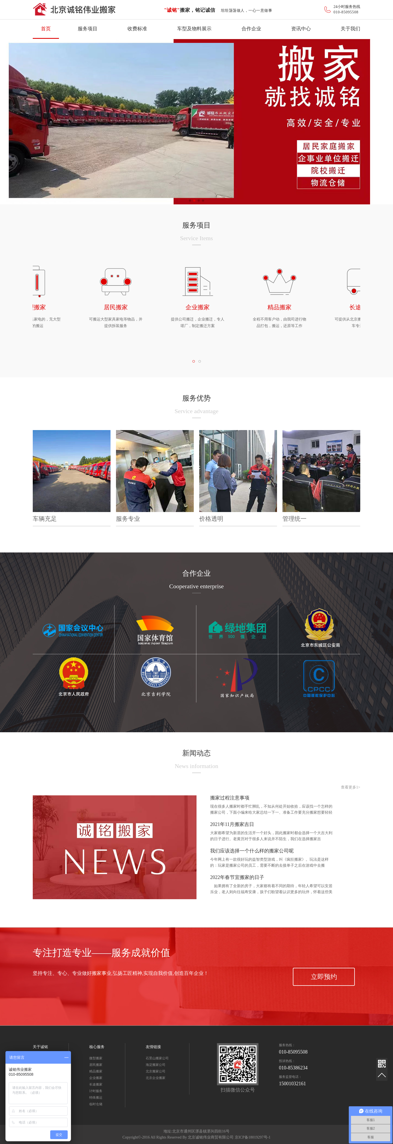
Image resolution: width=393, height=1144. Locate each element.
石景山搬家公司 (157, 1058)
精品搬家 (95, 1071)
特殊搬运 (95, 1097)
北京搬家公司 (155, 1071)
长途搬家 (95, 1084)
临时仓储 (95, 1104)
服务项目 (87, 28)
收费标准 (137, 28)
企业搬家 (95, 1078)
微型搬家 (95, 1058)
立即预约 (324, 976)
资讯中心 (301, 28)
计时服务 (95, 1091)
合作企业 (251, 28)
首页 (46, 28)
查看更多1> (350, 787)
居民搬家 (95, 1065)
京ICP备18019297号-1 (252, 1137)
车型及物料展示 (194, 28)
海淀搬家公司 (155, 1065)
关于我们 (350, 28)
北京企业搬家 (155, 1078)
